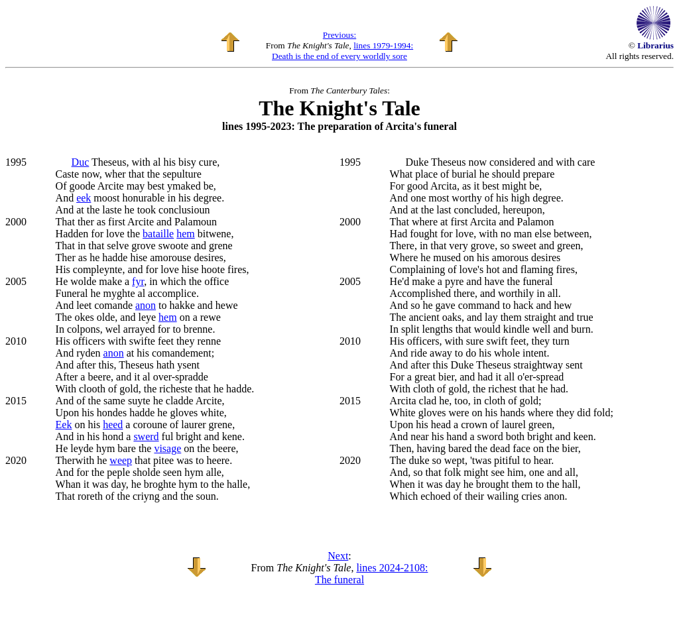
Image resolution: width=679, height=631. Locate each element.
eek (83, 197)
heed (113, 424)
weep (120, 460)
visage (167, 448)
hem (185, 233)
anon (145, 305)
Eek (64, 424)
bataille (158, 233)
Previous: (339, 35)
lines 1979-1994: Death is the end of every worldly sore (342, 50)
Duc (81, 162)
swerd (145, 436)
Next (338, 555)
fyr (138, 281)
